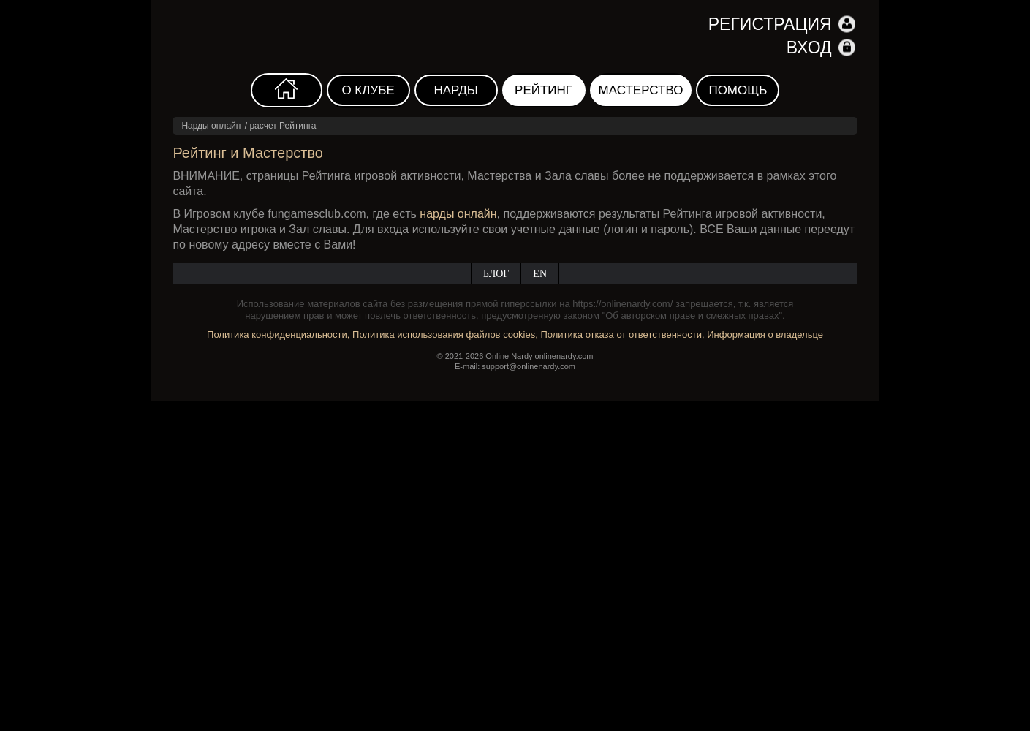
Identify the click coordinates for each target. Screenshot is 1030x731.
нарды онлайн (458, 214)
